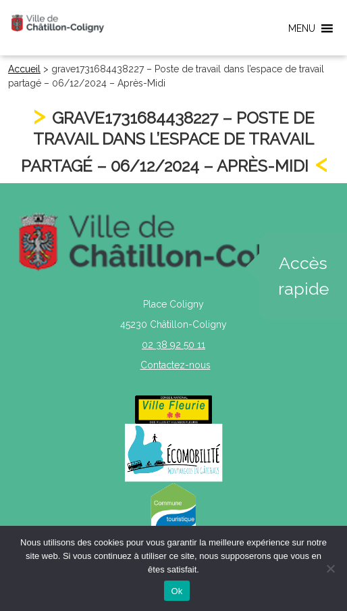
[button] (301, 28)
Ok (176, 591)
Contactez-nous (175, 365)
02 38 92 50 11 (173, 344)
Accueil (24, 69)
